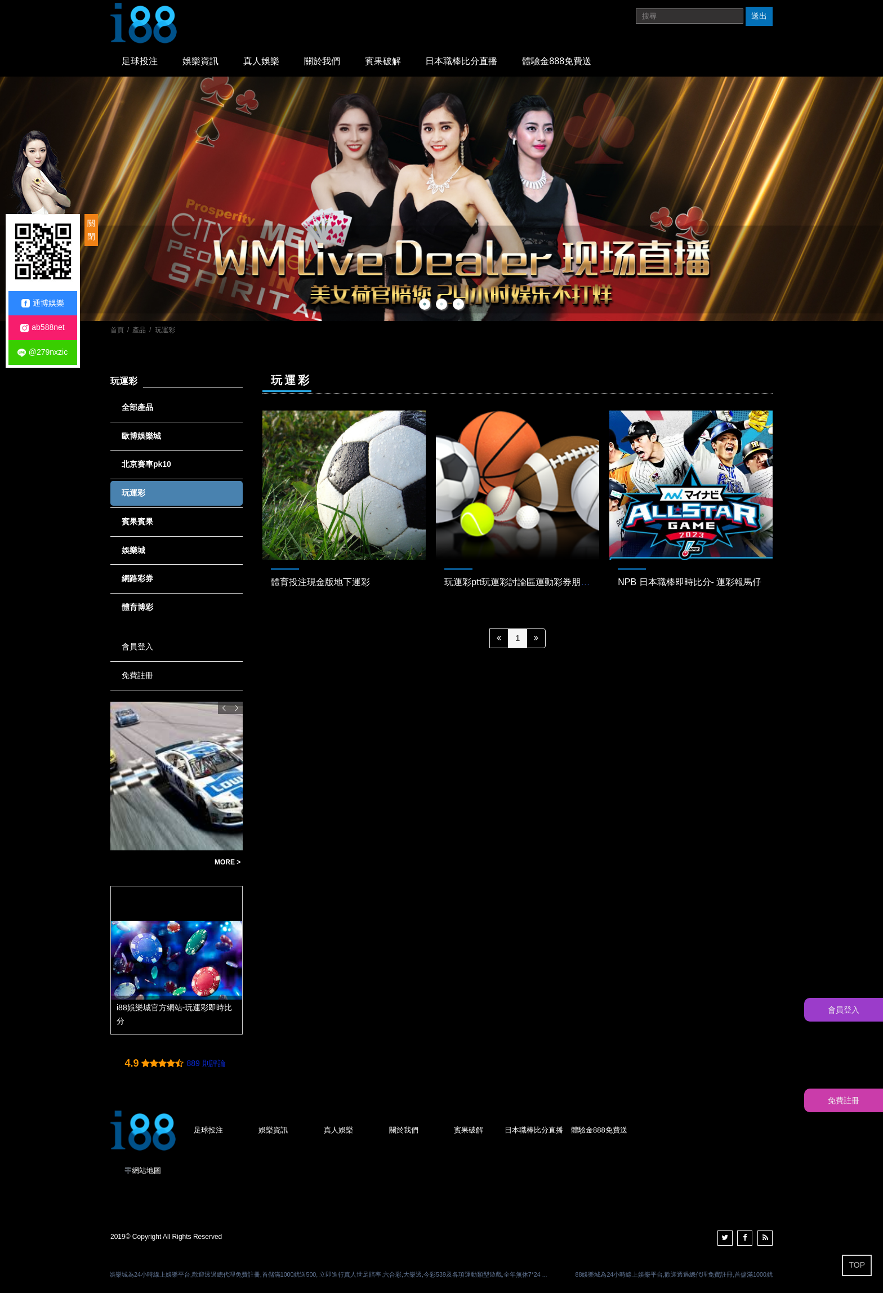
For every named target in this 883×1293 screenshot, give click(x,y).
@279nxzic (42, 352)
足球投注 (140, 61)
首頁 (117, 330)
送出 (759, 15)
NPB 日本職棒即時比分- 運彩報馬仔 (689, 582)
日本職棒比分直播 (461, 61)
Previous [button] (224, 708)
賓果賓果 (137, 521)
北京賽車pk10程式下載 (156, 862)
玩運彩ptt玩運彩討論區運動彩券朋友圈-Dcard (535, 582)
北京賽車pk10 (146, 464)
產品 (139, 330)
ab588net (42, 327)
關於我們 (322, 61)
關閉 (91, 230)
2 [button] (441, 304)
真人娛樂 (261, 61)
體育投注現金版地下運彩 (320, 582)
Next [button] (236, 708)
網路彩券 (137, 578)
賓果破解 (383, 61)
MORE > (227, 862)
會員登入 (137, 646)
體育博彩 (137, 607)
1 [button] (424, 304)
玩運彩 (165, 330)
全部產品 (137, 407)
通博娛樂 (42, 303)
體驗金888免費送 (556, 61)
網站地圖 (146, 1170)
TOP (857, 1264)
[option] (441, 199)
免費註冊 (137, 675)
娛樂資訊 (200, 61)
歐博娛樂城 (141, 435)
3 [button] (458, 304)
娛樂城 (133, 550)
